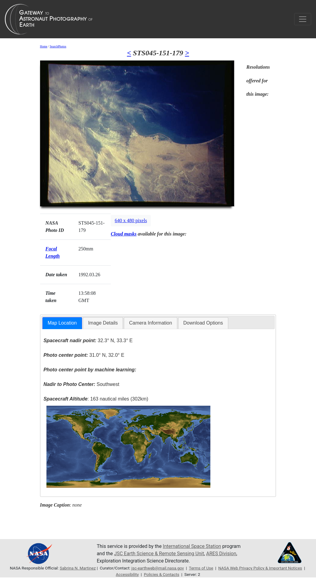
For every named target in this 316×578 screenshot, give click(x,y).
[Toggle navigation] (302, 19)
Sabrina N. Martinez (78, 568)
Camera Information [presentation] (150, 322)
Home (43, 46)
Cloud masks (124, 233)
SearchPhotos (58, 46)
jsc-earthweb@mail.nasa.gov (157, 568)
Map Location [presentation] (62, 322)
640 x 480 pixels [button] (131, 220)
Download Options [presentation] (203, 322)
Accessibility (127, 574)
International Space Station (192, 546)
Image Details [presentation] (103, 322)
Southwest (81, 384)
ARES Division (221, 553)
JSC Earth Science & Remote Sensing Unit (159, 553)
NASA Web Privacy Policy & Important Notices (260, 568)
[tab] (62, 323)
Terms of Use (201, 568)
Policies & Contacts (161, 574)
